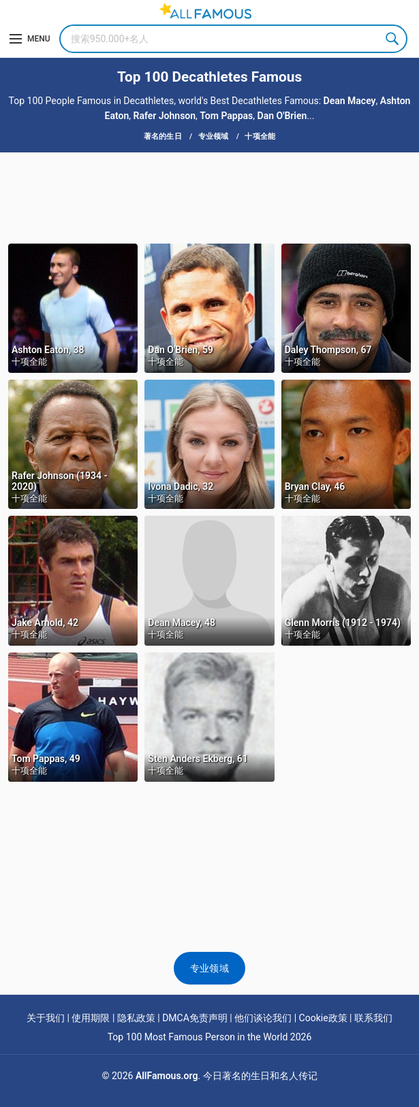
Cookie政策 (323, 1017)
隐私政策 (136, 1017)
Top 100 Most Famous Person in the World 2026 (210, 1036)
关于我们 (46, 1017)
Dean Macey (350, 100)
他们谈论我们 (263, 1017)
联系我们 (373, 1017)
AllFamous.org (167, 1075)
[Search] (233, 38)
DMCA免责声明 (195, 1017)
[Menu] (30, 38)
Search (393, 38)
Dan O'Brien (282, 115)
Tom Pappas (226, 115)
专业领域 (209, 968)
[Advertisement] (209, 197)
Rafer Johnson (165, 115)
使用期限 (91, 1017)
